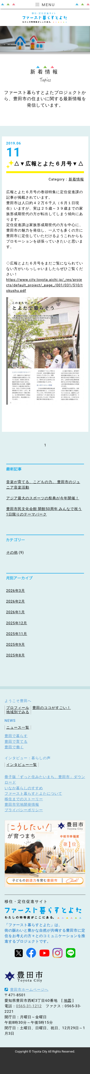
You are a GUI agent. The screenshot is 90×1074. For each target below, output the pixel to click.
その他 (12, 552)
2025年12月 (16, 623)
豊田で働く (14, 747)
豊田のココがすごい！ (51, 708)
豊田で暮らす (16, 736)
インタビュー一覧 (21, 765)
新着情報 (76, 179)
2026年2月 (15, 601)
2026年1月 (15, 612)
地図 (68, 1000)
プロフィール (17, 708)
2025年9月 (15, 644)
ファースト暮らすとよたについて (33, 793)
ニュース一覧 (17, 727)
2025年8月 (15, 655)
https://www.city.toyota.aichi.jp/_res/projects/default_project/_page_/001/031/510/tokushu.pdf (44, 285)
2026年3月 (15, 591)
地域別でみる (17, 712)
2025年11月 (16, 634)
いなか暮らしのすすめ (24, 788)
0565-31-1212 (29, 1006)
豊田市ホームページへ (29, 989)
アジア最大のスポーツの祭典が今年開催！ (42, 498)
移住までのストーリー (24, 799)
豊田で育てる (16, 741)
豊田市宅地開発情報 (22, 804)
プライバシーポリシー (24, 810)
